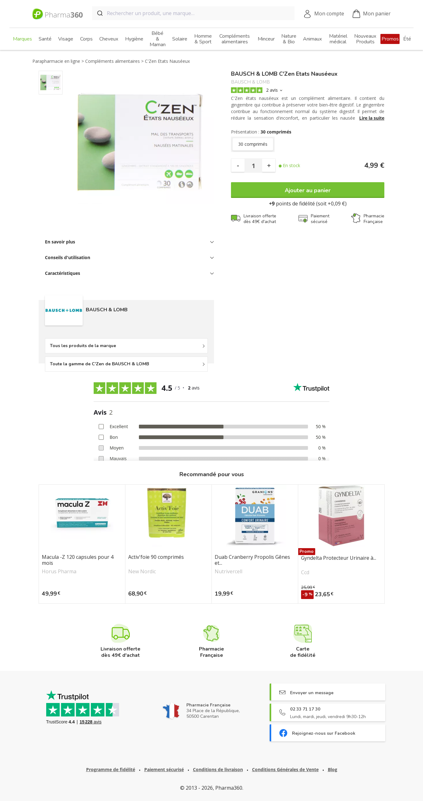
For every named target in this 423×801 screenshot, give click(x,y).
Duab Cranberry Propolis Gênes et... (252, 560)
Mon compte (329, 13)
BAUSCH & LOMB (250, 82)
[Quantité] (253, 165)
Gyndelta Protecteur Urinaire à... (338, 558)
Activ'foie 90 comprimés (156, 557)
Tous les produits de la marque (83, 346)
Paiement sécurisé (164, 769)
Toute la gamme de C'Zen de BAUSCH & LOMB (99, 364)
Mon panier (372, 14)
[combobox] (193, 13)
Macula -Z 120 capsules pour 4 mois (77, 560)
